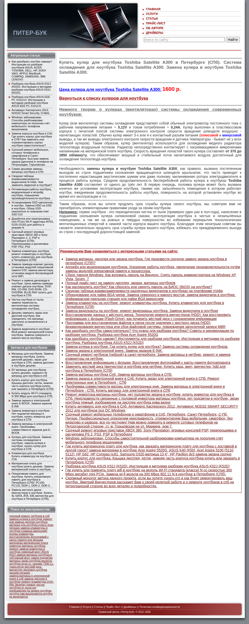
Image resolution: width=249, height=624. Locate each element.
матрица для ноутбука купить (28, 524)
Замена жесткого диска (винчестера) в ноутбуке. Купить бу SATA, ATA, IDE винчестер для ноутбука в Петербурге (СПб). (33, 494)
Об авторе (155, 28)
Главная (153, 9)
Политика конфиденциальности (159, 606)
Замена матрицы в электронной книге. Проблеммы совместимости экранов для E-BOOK (32, 428)
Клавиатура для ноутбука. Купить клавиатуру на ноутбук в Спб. (32, 456)
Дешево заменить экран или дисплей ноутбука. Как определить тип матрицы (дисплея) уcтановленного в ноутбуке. (30, 318)
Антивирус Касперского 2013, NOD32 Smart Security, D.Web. (31, 112)
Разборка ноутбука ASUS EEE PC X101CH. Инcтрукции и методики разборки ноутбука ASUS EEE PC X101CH (31, 101)
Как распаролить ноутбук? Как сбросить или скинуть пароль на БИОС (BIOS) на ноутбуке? (139, 287)
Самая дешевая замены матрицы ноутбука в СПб (27, 170)
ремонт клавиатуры (34, 581)
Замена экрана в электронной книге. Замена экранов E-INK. (114, 351)
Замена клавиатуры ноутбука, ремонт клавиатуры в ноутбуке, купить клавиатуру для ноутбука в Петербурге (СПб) (32, 255)
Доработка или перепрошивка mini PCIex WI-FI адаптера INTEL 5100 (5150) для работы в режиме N (33, 223)
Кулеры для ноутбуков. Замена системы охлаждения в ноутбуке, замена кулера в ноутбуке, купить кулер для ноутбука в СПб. (31, 443)
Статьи (152, 18)
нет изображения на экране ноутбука (30, 589)
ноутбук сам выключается (26, 593)
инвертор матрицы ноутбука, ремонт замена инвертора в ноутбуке (27, 548)
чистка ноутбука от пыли (27, 586)
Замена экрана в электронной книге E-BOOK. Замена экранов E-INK (32, 403)
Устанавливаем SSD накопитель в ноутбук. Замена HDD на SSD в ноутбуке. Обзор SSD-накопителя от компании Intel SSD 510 (32, 208)
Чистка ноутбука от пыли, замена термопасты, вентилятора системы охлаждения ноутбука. (28, 304)
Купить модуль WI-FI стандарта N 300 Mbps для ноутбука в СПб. (32, 395)
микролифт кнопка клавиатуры (28, 532)
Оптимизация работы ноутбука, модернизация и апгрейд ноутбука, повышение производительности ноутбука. (32, 194)
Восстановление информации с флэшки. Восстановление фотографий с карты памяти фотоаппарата (148, 363)
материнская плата (36, 542)
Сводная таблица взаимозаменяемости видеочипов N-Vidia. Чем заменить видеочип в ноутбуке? (32, 181)
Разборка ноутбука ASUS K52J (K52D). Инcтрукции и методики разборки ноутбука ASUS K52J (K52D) (32, 88)
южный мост (22, 557)
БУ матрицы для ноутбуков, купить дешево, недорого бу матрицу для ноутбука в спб (29, 372)
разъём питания (20, 572)
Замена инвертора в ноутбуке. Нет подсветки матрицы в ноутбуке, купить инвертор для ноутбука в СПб (31, 415)
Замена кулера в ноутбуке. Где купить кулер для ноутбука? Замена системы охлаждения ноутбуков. (147, 347)
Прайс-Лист (156, 23)
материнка (16, 542)
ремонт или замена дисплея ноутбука (30, 520)
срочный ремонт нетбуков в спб (29, 515)
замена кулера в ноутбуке (26, 518)
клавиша (27, 530)
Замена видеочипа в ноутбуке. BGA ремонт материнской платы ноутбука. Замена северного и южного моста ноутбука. (32, 333)
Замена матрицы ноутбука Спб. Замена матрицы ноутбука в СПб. (119, 374)
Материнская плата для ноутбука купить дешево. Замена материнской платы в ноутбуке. (33, 466)
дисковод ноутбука (35, 569)
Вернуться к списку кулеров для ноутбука (103, 98)
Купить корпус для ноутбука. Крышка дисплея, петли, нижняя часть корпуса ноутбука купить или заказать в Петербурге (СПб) (33, 384)
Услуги (152, 14)
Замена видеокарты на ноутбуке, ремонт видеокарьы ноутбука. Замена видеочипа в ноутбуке (142, 311)
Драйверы (154, 33)
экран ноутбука (31, 560)
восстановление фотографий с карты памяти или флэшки (29, 538)
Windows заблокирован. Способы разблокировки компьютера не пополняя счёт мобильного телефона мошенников (31, 123)
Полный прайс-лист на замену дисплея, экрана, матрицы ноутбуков (120, 283)
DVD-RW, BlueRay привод (31, 583)
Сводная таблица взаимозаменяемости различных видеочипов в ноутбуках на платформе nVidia (144, 291)
